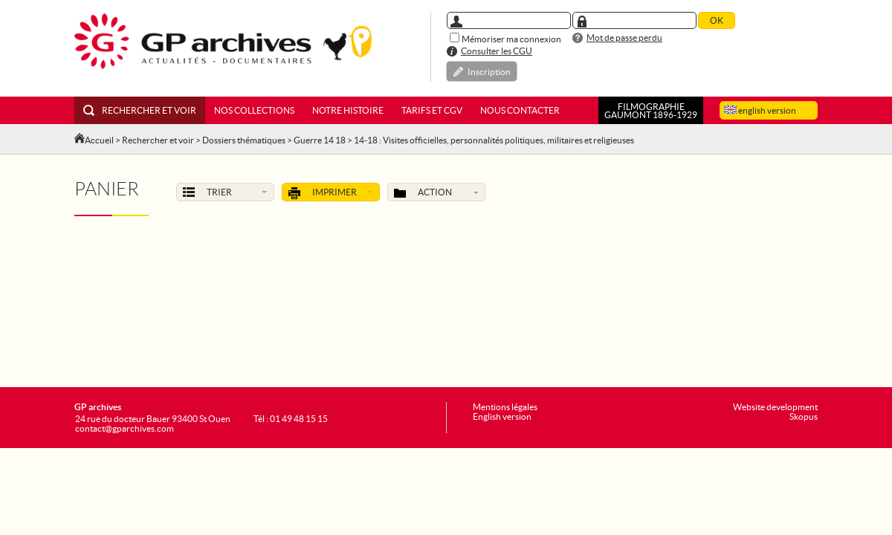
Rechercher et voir (139, 110)
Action (436, 193)
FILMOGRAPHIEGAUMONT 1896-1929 (650, 111)
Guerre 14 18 (320, 140)
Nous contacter (520, 110)
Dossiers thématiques (243, 140)
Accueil (99, 140)
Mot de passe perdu (624, 37)
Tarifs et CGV (431, 110)
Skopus (803, 416)
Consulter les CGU (496, 51)
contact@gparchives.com (124, 428)
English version (502, 416)
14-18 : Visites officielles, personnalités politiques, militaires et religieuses (494, 140)
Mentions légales (505, 407)
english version (760, 110)
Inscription (489, 72)
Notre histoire (348, 110)
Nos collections (254, 110)
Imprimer (330, 193)
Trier (225, 192)
